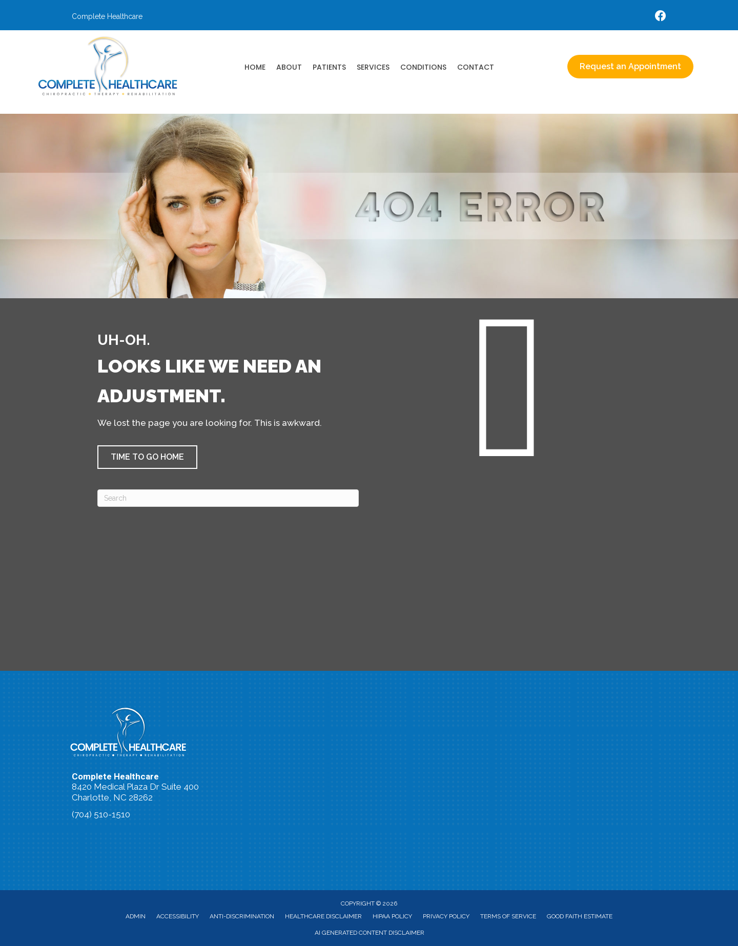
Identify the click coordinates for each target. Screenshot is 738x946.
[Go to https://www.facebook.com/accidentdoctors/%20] (660, 17)
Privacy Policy (446, 916)
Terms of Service (508, 916)
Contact (475, 67)
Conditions (423, 67)
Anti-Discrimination (242, 916)
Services (373, 67)
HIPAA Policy (392, 916)
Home (254, 67)
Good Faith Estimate (579, 916)
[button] (147, 457)
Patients (329, 67)
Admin (136, 916)
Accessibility (177, 916)
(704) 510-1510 (101, 814)
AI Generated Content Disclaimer (369, 932)
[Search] (228, 498)
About (289, 67)
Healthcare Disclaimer (323, 916)
